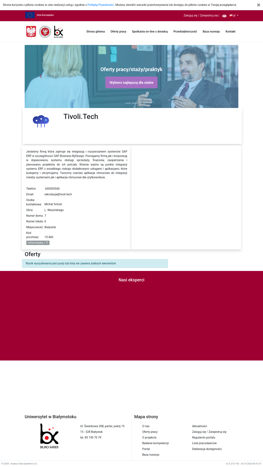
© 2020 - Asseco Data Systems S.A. (19, 463)
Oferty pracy (118, 31)
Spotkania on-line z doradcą (150, 31)
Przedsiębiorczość (185, 31)
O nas (146, 426)
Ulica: (29, 210)
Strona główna (95, 31)
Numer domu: (34, 215)
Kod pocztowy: (32, 235)
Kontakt (230, 31)
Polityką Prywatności (100, 5)
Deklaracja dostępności (207, 449)
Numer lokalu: (35, 221)
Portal (146, 449)
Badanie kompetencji (155, 443)
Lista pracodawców (204, 443)
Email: (30, 194)
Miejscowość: (34, 227)
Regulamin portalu (203, 437)
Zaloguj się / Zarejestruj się (201, 15)
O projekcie (149, 437)
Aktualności (199, 426)
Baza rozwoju (211, 31)
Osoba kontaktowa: (34, 202)
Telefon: (31, 188)
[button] (41, 76)
